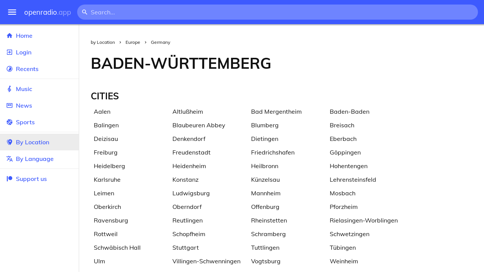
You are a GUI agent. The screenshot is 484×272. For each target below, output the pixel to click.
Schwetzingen (349, 234)
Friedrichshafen (273, 152)
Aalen (102, 111)
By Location (39, 142)
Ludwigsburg (191, 193)
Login (39, 52)
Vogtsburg (266, 261)
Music (39, 88)
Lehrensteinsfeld (353, 179)
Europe (133, 42)
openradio (47, 12)
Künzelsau (265, 179)
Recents (39, 68)
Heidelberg (109, 166)
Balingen (106, 125)
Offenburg (265, 206)
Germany (160, 42)
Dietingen (264, 138)
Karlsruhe (107, 179)
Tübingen (343, 247)
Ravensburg (111, 220)
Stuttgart (185, 247)
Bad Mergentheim (276, 111)
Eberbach (343, 138)
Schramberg (268, 234)
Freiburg (106, 152)
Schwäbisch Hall (117, 247)
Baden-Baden (349, 111)
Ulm (99, 261)
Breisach (342, 125)
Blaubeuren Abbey (198, 125)
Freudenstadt (191, 152)
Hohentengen (349, 166)
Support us (26, 178)
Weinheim (344, 261)
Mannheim (266, 193)
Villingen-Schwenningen (206, 261)
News (39, 105)
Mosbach (342, 193)
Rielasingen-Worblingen (364, 220)
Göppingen (345, 152)
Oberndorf (187, 206)
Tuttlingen (265, 247)
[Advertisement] (384, 63)
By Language (39, 158)
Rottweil (106, 234)
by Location (103, 42)
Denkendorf (188, 138)
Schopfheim (188, 234)
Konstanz (185, 179)
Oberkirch (107, 206)
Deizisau (106, 138)
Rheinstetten (269, 220)
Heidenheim (189, 166)
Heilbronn (264, 166)
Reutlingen (187, 220)
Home (39, 35)
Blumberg (265, 125)
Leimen (104, 193)
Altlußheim (187, 111)
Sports (39, 122)
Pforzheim (344, 206)
